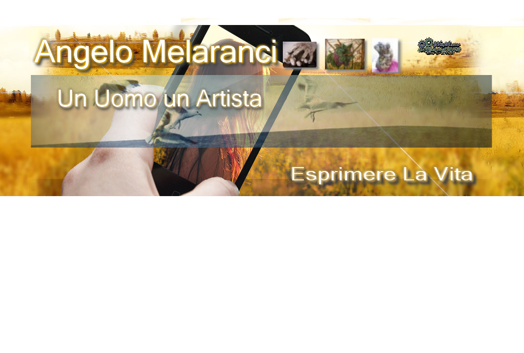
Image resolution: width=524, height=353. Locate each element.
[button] (439, 40)
